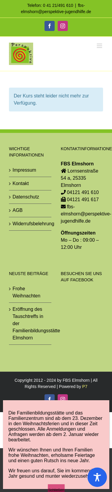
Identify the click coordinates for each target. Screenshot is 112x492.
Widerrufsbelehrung (30, 223)
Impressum (24, 170)
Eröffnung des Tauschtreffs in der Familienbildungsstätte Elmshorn (30, 323)
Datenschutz (26, 196)
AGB (18, 210)
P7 (84, 386)
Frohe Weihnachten (26, 292)
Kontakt (21, 183)
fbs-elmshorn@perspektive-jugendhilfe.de (86, 214)
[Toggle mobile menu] (100, 46)
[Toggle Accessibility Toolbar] (97, 477)
